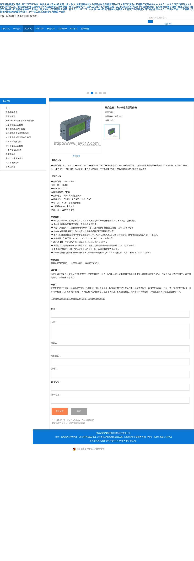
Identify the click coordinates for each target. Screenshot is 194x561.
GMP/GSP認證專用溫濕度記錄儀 (20, 120)
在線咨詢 (168, 24)
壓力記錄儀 (10, 167)
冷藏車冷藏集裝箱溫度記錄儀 (18, 137)
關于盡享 (17, 28)
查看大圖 (76, 156)
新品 (8, 108)
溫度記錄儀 (10, 116)
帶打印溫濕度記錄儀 (14, 146)
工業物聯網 (62, 28)
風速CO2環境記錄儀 (14, 158)
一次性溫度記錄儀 (13, 150)
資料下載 (73, 28)
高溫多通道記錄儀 (13, 141)
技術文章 (51, 28)
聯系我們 (85, 28)
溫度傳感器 (10, 154)
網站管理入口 (131, 441)
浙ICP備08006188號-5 (115, 441)
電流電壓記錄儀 (12, 162)
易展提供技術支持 (97, 441)
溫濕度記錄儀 (11, 112)
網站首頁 (6, 28)
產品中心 (28, 28)
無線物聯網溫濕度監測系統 (17, 133)
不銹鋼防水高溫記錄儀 (15, 129)
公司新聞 (39, 28)
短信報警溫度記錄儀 (14, 125)
